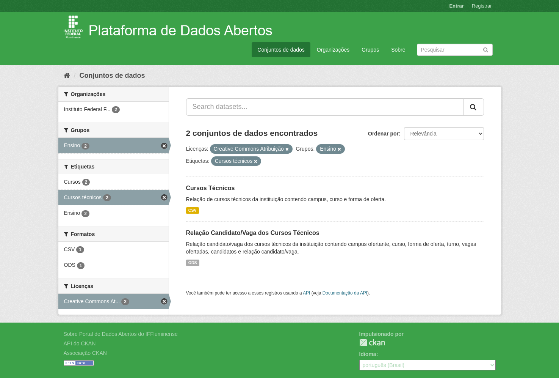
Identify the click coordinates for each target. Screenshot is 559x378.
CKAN (372, 342)
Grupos (370, 50)
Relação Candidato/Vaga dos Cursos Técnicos (252, 233)
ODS (192, 262)
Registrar (482, 6)
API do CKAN (80, 343)
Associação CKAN (85, 353)
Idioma (367, 354)
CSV (192, 210)
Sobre (398, 50)
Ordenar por (383, 134)
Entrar (456, 6)
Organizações (333, 50)
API (306, 293)
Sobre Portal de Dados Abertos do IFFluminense (121, 334)
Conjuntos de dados (281, 50)
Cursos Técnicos (210, 188)
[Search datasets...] (325, 107)
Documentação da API (345, 293)
